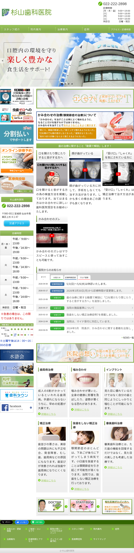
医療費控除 (77, 539)
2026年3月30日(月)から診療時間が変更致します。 (94, 290)
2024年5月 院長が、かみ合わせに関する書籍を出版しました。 (98, 329)
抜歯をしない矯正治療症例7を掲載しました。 (92, 314)
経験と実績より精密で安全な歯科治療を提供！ (68, 84)
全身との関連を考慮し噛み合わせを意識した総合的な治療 (65, 84)
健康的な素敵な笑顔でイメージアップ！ (72, 84)
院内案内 (35, 29)
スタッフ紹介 (12, 29)
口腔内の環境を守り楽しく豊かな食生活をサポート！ (62, 84)
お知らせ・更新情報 (14, 530)
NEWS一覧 (128, 337)
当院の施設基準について (80, 307)
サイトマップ (99, 539)
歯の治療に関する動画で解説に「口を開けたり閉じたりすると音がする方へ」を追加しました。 (98, 299)
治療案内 (62, 29)
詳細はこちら (48, 414)
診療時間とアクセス (35, 540)
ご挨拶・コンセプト (34, 530)
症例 (87, 29)
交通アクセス (16, 223)
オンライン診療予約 (56, 540)
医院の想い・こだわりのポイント (56, 531)
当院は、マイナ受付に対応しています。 (89, 321)
